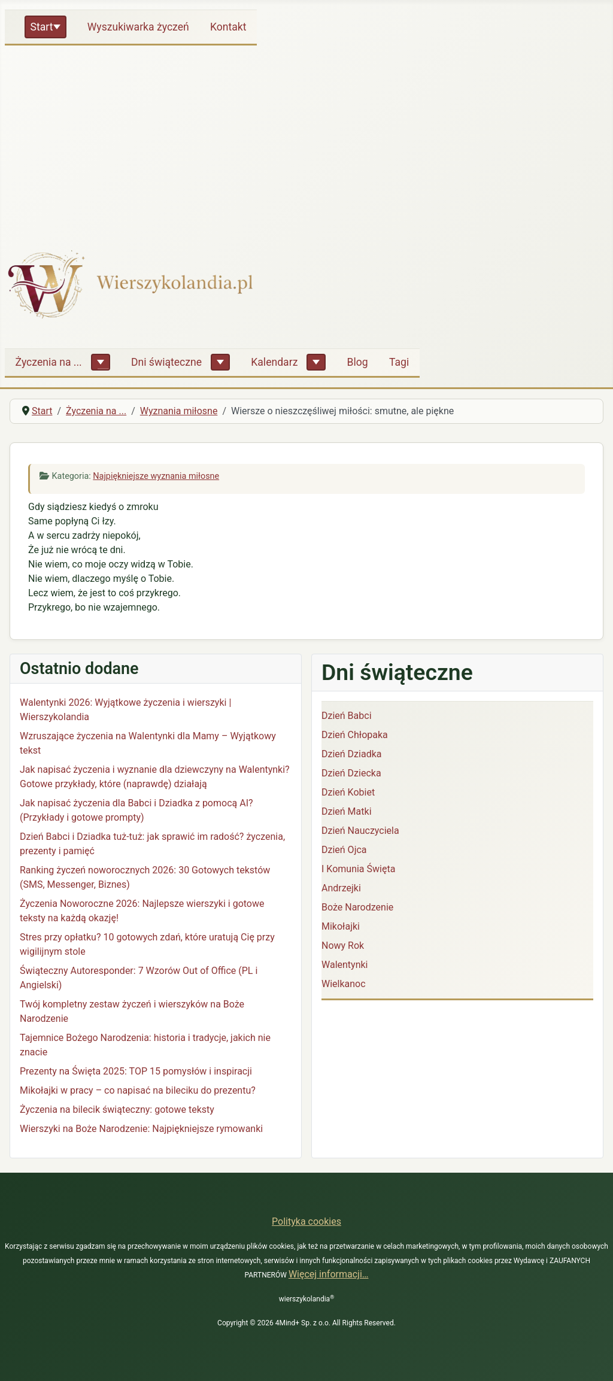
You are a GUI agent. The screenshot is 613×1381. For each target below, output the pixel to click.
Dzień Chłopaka (354, 734)
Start (42, 27)
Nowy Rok (342, 945)
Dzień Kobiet (348, 792)
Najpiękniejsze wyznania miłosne (156, 476)
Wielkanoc (343, 984)
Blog (357, 362)
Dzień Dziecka (351, 773)
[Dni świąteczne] (220, 362)
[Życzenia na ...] (100, 362)
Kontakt (228, 27)
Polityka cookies (306, 1221)
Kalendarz (274, 362)
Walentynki (344, 964)
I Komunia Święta (358, 869)
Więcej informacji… (329, 1274)
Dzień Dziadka (351, 754)
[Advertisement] (306, 140)
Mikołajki (340, 926)
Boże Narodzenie (357, 907)
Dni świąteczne (166, 362)
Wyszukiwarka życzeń (138, 27)
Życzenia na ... (49, 362)
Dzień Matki (346, 811)
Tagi (399, 362)
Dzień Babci (346, 715)
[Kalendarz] (316, 362)
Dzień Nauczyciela (360, 830)
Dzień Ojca (344, 849)
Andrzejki (341, 888)
